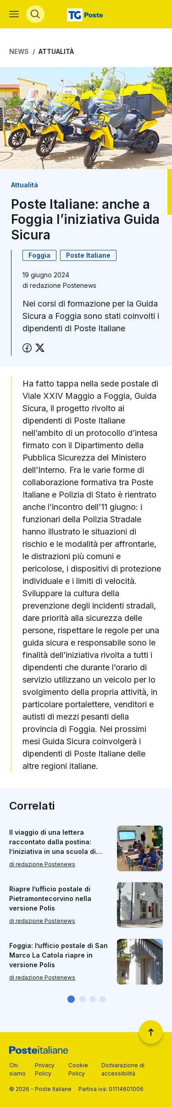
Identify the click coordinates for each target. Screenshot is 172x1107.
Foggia (39, 255)
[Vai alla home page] (86, 14)
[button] (71, 999)
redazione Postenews (63, 285)
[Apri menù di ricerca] (35, 14)
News (19, 51)
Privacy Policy (45, 1069)
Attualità (56, 51)
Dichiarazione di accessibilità (122, 1069)
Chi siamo (17, 1069)
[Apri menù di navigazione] (14, 14)
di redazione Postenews (42, 864)
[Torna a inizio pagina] (151, 1032)
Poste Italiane (88, 255)
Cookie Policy (78, 1069)
